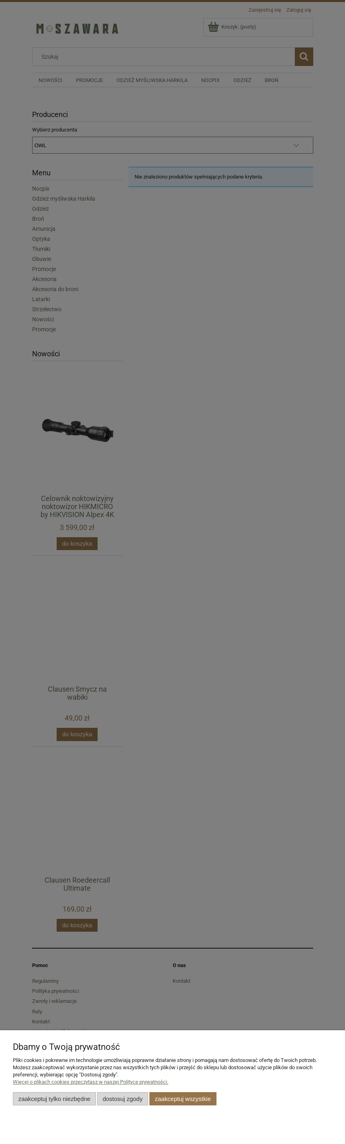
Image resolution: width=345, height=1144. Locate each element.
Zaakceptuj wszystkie (183, 1098)
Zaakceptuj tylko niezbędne (54, 1098)
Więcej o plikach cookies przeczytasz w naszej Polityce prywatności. (90, 1082)
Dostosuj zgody (122, 1098)
